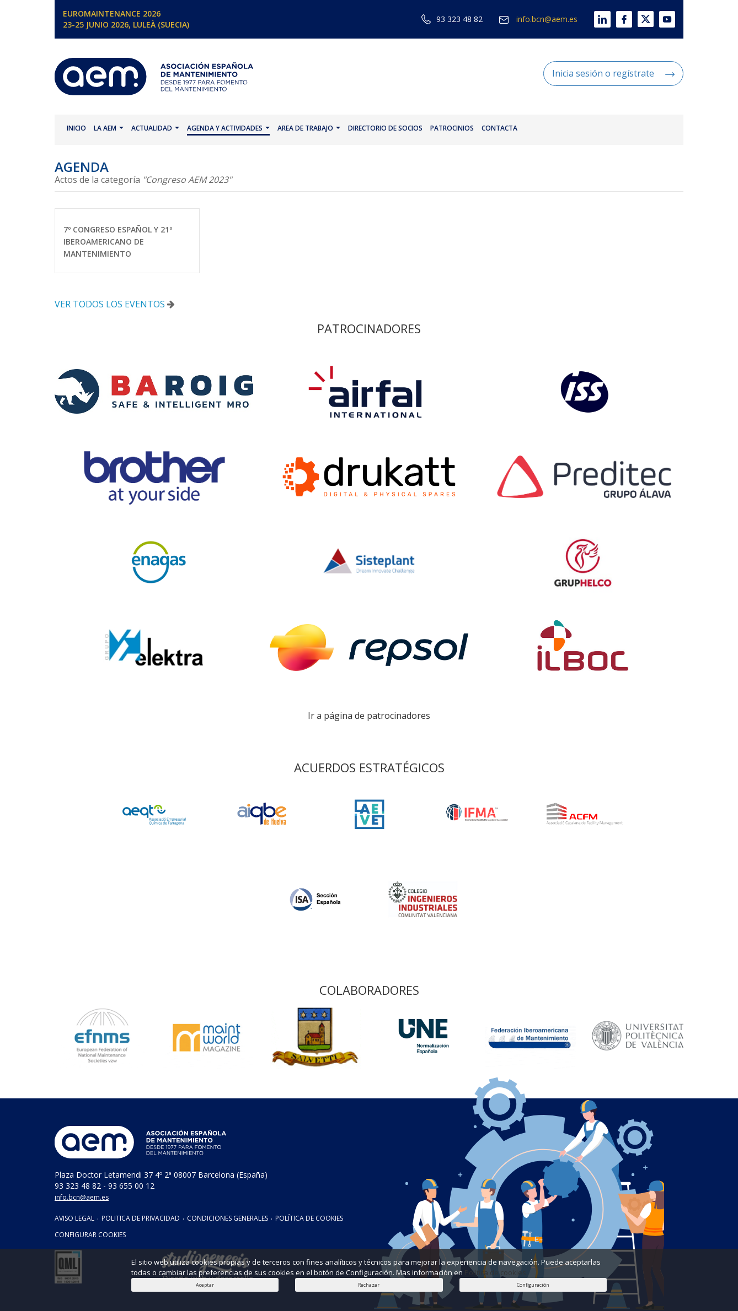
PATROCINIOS (452, 128)
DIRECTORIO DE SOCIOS (385, 128)
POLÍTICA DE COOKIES (309, 1218)
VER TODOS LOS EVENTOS (115, 304)
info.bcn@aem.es (538, 19)
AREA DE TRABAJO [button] (308, 128)
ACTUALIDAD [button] (155, 128)
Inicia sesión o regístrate (613, 73)
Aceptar (205, 1284)
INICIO (76, 128)
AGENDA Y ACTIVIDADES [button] (228, 128)
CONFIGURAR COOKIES (90, 1234)
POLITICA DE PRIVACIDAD (140, 1218)
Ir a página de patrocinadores (369, 715)
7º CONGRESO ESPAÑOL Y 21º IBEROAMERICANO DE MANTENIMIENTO (117, 241)
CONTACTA (499, 128)
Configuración (533, 1284)
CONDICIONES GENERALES (227, 1218)
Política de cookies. (496, 1272)
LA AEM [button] (109, 128)
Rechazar (368, 1284)
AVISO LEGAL (74, 1218)
